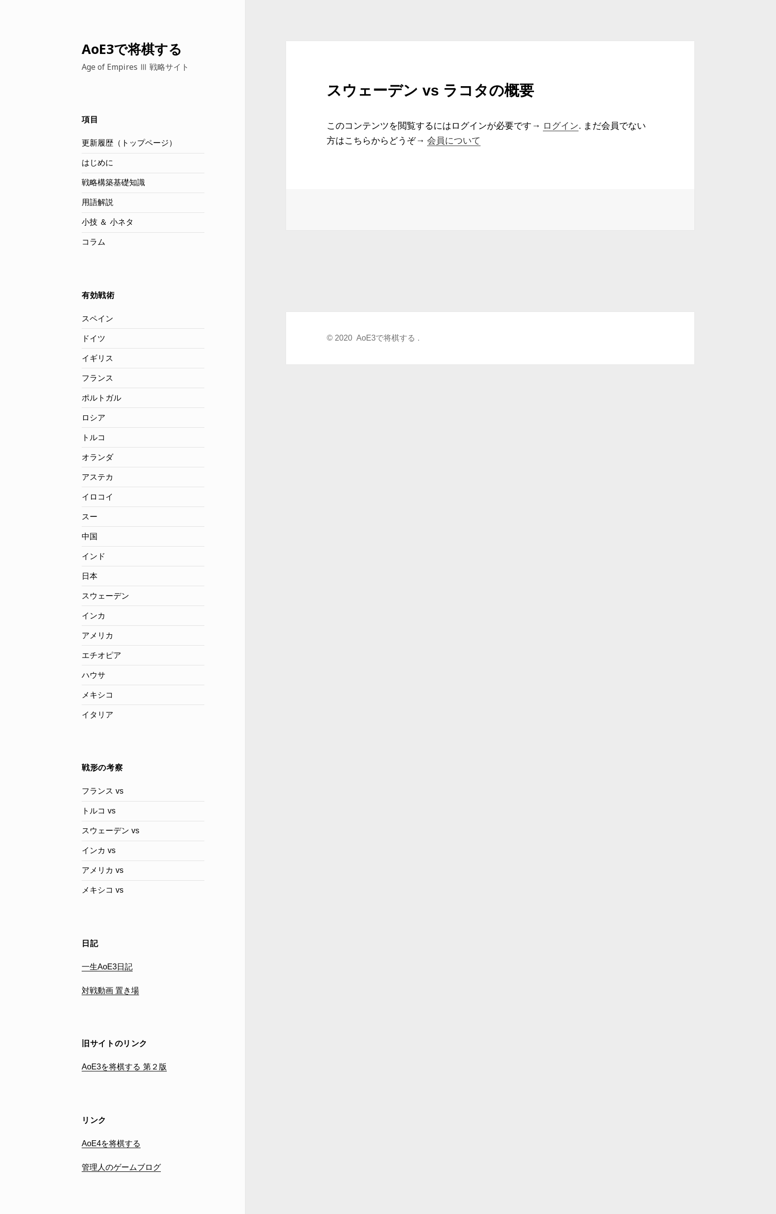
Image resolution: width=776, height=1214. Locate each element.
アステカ (97, 477)
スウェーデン (105, 596)
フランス (97, 378)
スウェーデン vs (110, 830)
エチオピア (101, 655)
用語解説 (97, 202)
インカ (93, 615)
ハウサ (93, 675)
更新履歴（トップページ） (129, 143)
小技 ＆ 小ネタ (108, 222)
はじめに (97, 162)
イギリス (97, 358)
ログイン (561, 126)
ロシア (93, 417)
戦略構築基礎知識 (113, 182)
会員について (454, 141)
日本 (89, 576)
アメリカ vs (102, 870)
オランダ (97, 457)
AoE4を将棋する (111, 1143)
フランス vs (102, 791)
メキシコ (97, 695)
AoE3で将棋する (132, 49)
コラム (93, 242)
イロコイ (97, 497)
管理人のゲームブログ (121, 1167)
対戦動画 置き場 (110, 990)
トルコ (93, 437)
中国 (89, 536)
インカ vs (98, 850)
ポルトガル (101, 398)
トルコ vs (98, 811)
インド (93, 556)
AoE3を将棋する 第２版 (124, 1066)
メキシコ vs (102, 890)
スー (89, 516)
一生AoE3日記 (107, 966)
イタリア (97, 714)
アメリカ (97, 635)
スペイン (97, 318)
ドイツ (93, 338)
